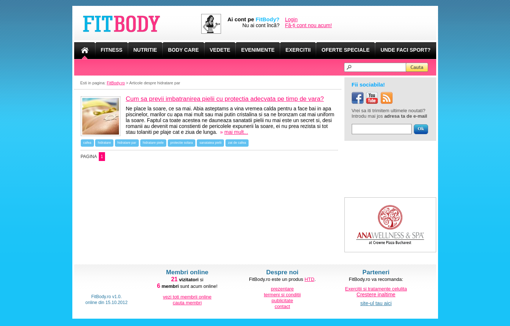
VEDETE (220, 50)
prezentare (282, 289)
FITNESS (111, 50)
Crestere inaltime (376, 294)
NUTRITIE (145, 50)
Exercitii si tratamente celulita (376, 289)
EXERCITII (298, 50)
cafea (87, 142)
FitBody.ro (116, 83)
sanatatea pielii (210, 142)
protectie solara (181, 142)
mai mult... (236, 132)
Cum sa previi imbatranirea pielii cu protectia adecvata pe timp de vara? (225, 98)
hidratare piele (153, 142)
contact (282, 306)
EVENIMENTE (258, 50)
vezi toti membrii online (187, 297)
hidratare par (126, 142)
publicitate (282, 300)
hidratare (104, 142)
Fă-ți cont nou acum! (308, 25)
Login (291, 19)
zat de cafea (237, 142)
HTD (309, 279)
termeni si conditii (282, 294)
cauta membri (187, 302)
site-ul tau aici (376, 303)
